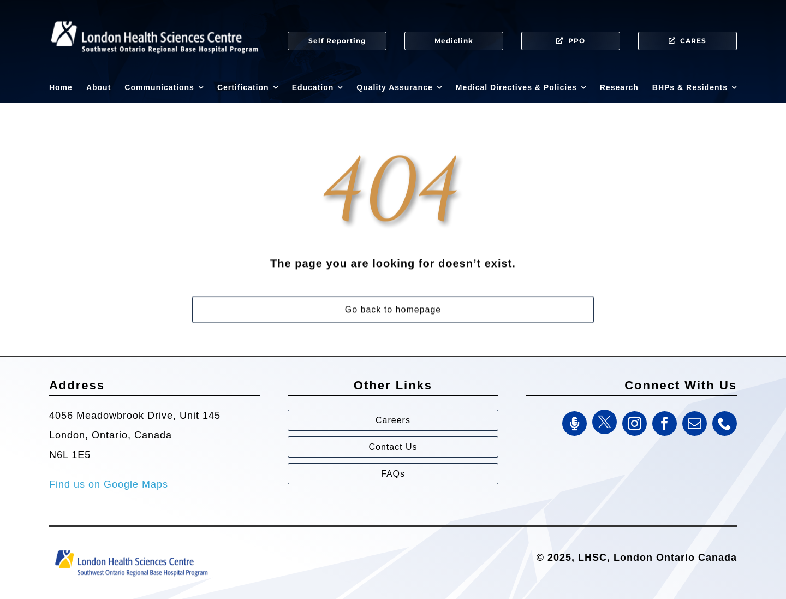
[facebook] (664, 423)
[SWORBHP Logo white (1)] (154, 16)
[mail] (694, 423)
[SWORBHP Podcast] (574, 423)
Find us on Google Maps (108, 484)
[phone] (724, 423)
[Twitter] (604, 422)
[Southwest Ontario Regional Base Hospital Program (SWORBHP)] (131, 549)
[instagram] (634, 423)
